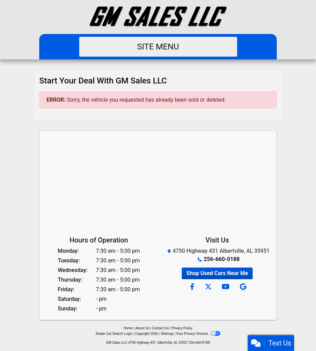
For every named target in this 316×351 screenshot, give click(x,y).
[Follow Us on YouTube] (225, 287)
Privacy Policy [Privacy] (182, 328)
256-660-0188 (222, 259)
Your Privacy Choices (198, 334)
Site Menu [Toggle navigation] (158, 47)
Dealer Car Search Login (114, 334)
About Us (142, 328)
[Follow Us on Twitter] (208, 287)
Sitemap (167, 334)
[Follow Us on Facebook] (192, 287)
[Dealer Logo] (158, 17)
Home (128, 328)
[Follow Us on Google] (242, 287)
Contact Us (160, 328)
